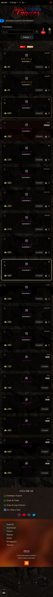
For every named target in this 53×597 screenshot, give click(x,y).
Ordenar (26, 37)
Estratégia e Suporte (13, 496)
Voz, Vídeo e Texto (12, 510)
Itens (14, 2)
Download (11, 528)
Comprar (39, 67)
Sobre (9, 538)
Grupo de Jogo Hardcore (14, 505)
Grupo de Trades (11, 500)
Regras (10, 534)
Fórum (9, 531)
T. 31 (22, 2)
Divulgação (12, 541)
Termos (10, 545)
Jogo (5, 2)
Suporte (10, 524)
